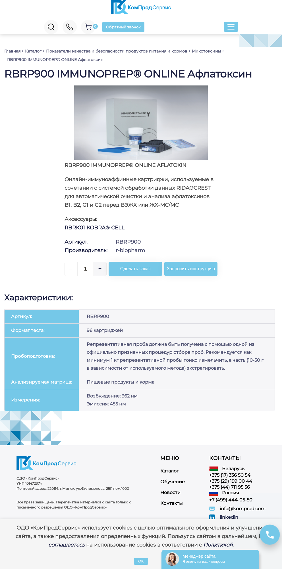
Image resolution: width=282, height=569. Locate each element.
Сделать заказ (137, 268)
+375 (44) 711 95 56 (229, 484)
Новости (170, 489)
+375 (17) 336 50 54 (229, 472)
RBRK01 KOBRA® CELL (95, 228)
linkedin (229, 514)
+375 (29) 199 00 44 (230, 478)
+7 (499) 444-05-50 (230, 497)
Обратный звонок (124, 27)
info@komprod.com (243, 506)
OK (141, 561)
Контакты (171, 500)
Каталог (169, 468)
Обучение (172, 479)
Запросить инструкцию (193, 268)
